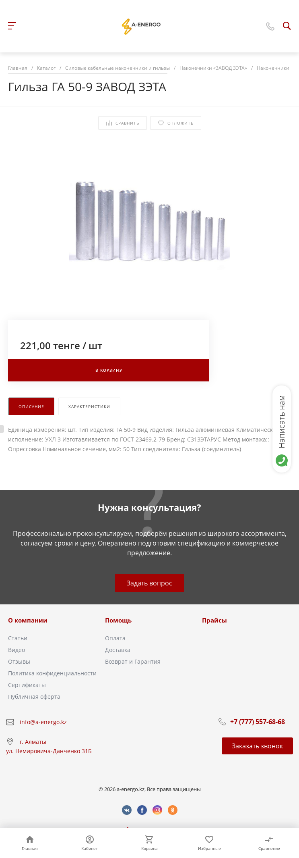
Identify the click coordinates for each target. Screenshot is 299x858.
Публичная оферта (34, 696)
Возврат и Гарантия (133, 661)
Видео (16, 650)
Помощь (118, 620)
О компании (27, 620)
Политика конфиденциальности (52, 673)
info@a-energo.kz (43, 722)
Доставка (117, 650)
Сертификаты (27, 685)
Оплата (115, 638)
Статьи (17, 638)
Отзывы (19, 661)
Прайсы (214, 620)
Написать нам (281, 421)
